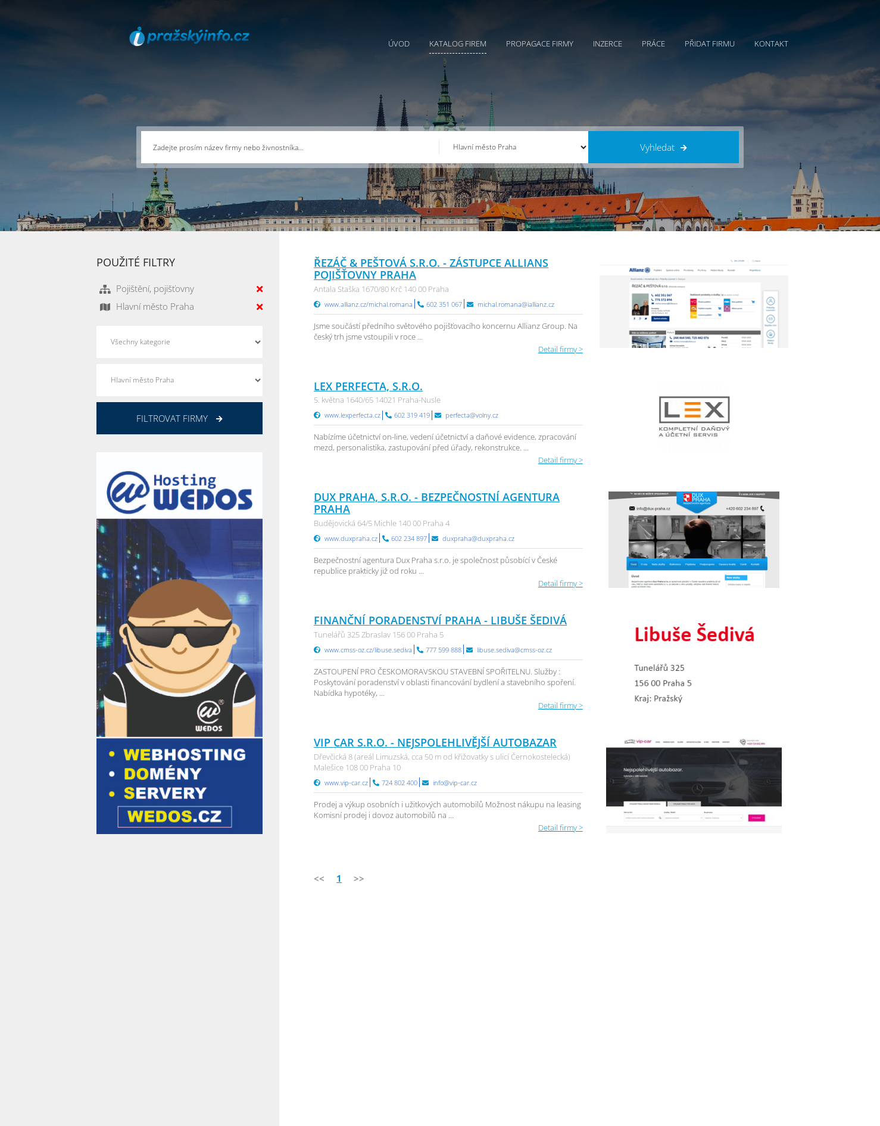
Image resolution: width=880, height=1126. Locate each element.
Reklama (348, 1049)
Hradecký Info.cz (594, 1034)
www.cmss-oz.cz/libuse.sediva (368, 649)
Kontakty (456, 1020)
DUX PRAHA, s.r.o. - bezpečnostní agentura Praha (437, 503)
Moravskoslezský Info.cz (607, 1005)
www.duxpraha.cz (350, 538)
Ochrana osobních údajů (484, 1005)
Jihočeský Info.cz (710, 1005)
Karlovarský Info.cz (714, 1064)
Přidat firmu (710, 43)
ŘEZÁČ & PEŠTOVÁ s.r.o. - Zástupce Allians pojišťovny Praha (431, 269)
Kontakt (771, 43)
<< (319, 878)
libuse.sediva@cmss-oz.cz (514, 649)
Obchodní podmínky (476, 990)
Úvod (399, 43)
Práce (653, 43)
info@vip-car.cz (455, 782)
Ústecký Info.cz (591, 990)
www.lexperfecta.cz (352, 414)
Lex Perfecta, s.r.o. (368, 386)
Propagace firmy (539, 43)
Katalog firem (457, 43)
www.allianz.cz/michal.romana (368, 304)
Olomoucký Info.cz (713, 1049)
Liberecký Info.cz (594, 1064)
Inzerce (607, 43)
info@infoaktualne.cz (149, 1033)
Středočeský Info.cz (715, 1034)
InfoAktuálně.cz (186, 1114)
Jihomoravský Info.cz (601, 1049)
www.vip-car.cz (346, 782)
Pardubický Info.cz (597, 975)
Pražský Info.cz (707, 990)
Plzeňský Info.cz (709, 975)
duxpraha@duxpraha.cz (478, 538)
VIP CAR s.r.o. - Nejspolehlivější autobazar (435, 742)
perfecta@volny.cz (471, 414)
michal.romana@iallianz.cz (516, 304)
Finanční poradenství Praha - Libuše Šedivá (440, 620)
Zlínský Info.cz (705, 1020)
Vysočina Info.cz (593, 1020)
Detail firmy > (560, 349)
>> (359, 878)
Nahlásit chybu (466, 1034)
